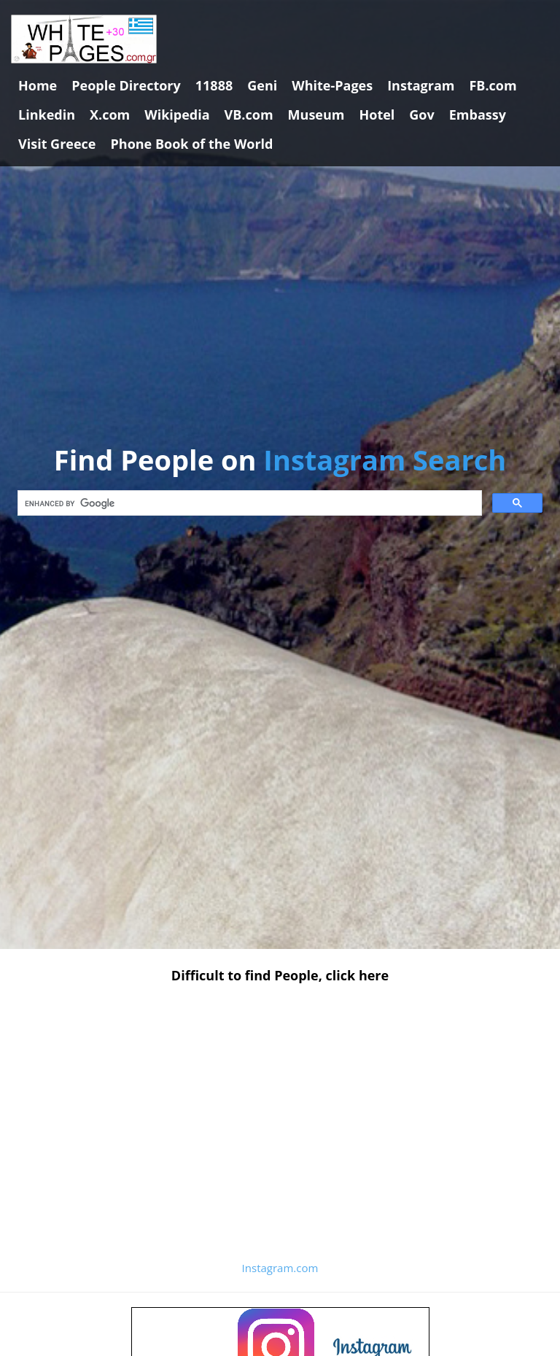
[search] (248, 503)
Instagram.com (280, 1267)
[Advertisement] (280, 1103)
